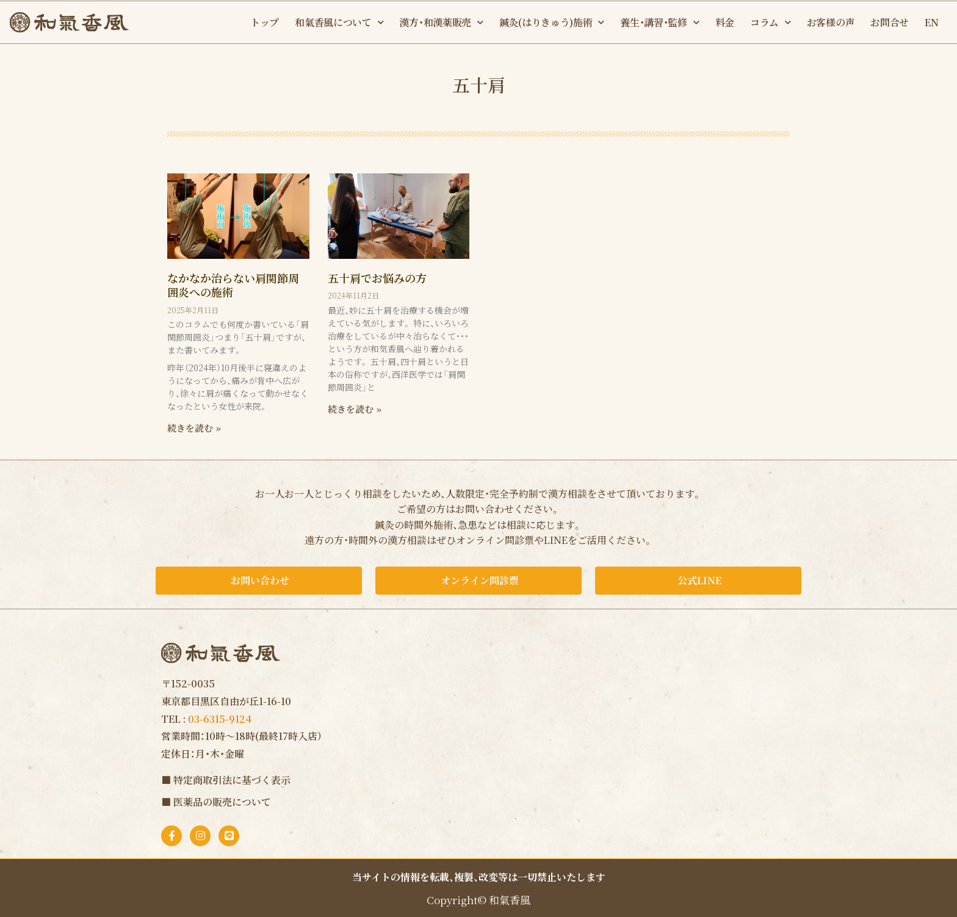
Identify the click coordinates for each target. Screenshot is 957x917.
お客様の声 (831, 22)
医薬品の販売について (222, 802)
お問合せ (889, 22)
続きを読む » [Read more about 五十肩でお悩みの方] (354, 408)
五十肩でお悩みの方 (377, 278)
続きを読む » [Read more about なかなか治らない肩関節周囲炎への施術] (194, 427)
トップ (264, 22)
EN (931, 22)
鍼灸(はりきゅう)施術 (551, 22)
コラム (770, 22)
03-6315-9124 (219, 719)
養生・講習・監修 (659, 22)
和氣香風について (339, 22)
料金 (724, 22)
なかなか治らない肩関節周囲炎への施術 (233, 285)
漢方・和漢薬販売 (441, 22)
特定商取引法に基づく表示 (232, 780)
